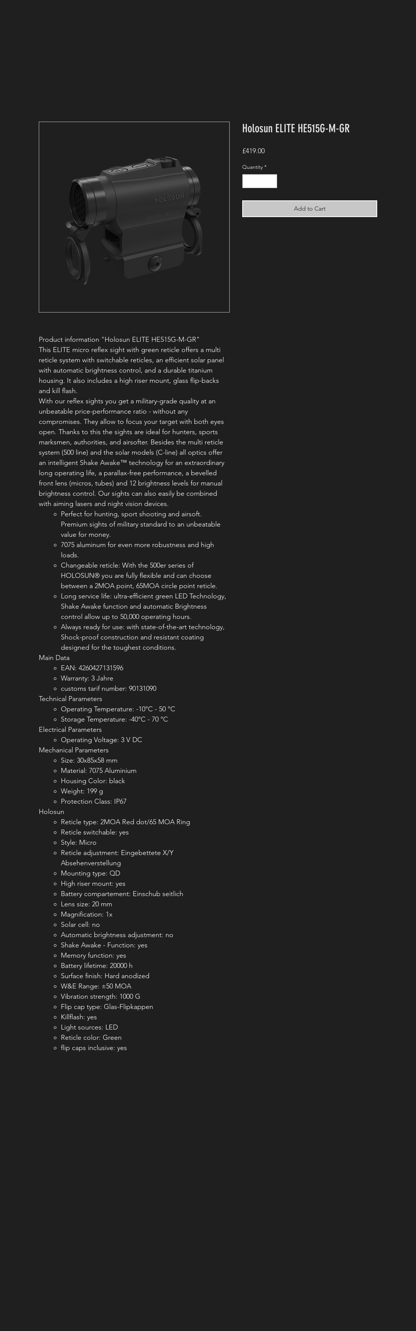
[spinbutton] (260, 181)
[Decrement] (248, 181)
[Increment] (271, 181)
